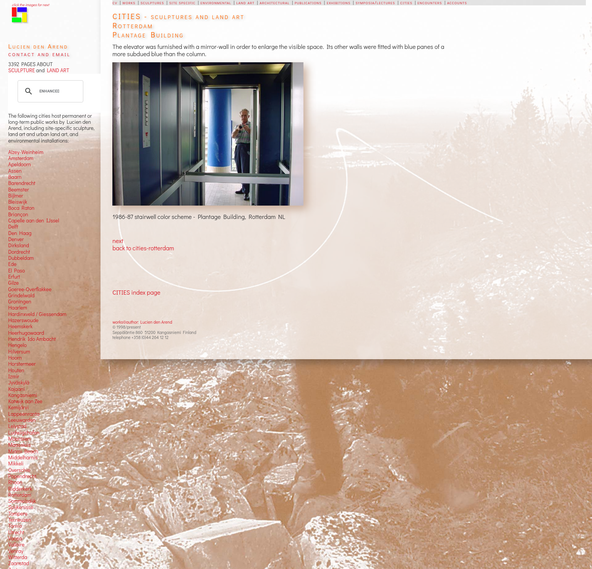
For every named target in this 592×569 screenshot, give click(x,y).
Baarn (14, 176)
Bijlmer (15, 195)
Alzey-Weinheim (25, 152)
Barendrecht (21, 183)
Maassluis (19, 444)
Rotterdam (19, 494)
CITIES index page (136, 292)
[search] (49, 91)
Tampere (18, 513)
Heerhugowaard (26, 332)
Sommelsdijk (22, 501)
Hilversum (19, 351)
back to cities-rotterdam (143, 248)
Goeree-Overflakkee (29, 289)
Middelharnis (22, 457)
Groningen (19, 301)
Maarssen (19, 438)
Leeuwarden (22, 420)
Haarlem (17, 307)
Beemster (18, 189)
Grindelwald (21, 295)
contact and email (39, 53)
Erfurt (14, 276)
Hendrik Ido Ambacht (31, 339)
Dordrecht (19, 251)
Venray (15, 551)
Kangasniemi (22, 395)
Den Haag (19, 233)
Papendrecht (22, 476)
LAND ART (57, 70)
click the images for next (30, 4)
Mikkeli (15, 463)
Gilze (13, 282)
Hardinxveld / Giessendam (37, 314)
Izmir (13, 376)
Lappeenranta (23, 413)
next (117, 241)
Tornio (15, 525)
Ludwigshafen (23, 432)
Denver (16, 239)
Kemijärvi (18, 407)
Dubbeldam (21, 258)
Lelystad (17, 426)
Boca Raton (21, 207)
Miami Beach (23, 451)
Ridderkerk (20, 488)
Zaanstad (18, 563)
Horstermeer (22, 363)
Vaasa (15, 538)
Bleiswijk (17, 201)
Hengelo (17, 345)
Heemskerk (20, 326)
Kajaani (16, 389)
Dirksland (18, 245)
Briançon (18, 214)
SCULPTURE (21, 70)
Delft (13, 226)
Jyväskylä (18, 382)
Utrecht (16, 532)
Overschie (19, 470)
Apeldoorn (19, 164)
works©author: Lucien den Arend (142, 322)
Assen (14, 170)
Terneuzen (19, 519)
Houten (16, 370)
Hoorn (14, 357)
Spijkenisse (20, 507)
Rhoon (15, 482)
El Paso (16, 270)
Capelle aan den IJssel (33, 220)
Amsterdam (20, 158)
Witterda (17, 557)
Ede (12, 264)
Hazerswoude (23, 320)
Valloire (16, 544)
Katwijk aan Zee (25, 401)
